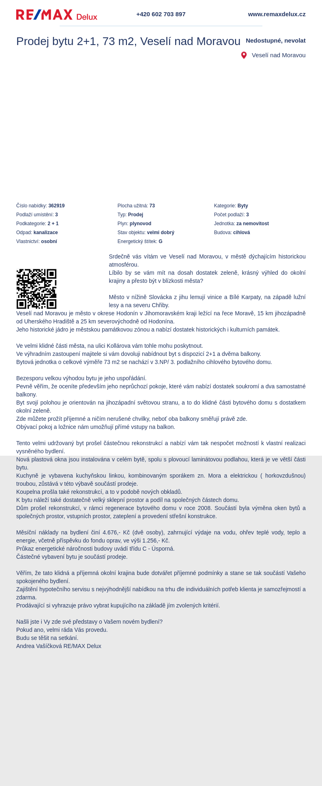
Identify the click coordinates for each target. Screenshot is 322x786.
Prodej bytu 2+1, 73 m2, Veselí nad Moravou (128, 41)
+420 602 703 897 (160, 14)
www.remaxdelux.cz (277, 14)
